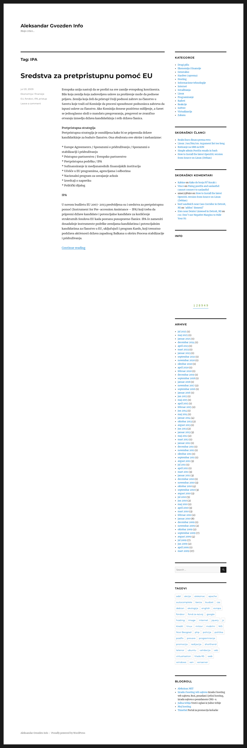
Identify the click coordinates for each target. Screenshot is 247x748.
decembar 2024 (186, 342)
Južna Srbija (184, 703)
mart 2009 (183, 551)
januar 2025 (184, 338)
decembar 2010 (186, 479)
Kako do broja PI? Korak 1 (202, 182)
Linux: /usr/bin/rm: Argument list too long (201, 143)
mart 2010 (183, 511)
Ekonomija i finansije (32, 94)
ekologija (193, 608)
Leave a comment (31, 103)
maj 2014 (182, 414)
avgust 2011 (184, 461)
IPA (36, 98)
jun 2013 (182, 428)
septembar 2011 (186, 457)
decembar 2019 (186, 374)
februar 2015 (184, 407)
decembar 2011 (186, 446)
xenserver (202, 662)
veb (216, 650)
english (206, 608)
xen (192, 662)
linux (189, 626)
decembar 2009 (186, 522)
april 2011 (183, 468)
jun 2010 (182, 500)
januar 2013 (184, 432)
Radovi (181, 100)
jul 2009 (182, 540)
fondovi (29, 98)
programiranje (207, 638)
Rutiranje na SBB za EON (191, 147)
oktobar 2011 (185, 453)
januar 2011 (184, 475)
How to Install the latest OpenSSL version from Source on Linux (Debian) (200, 197)
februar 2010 (184, 515)
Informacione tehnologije (192, 82)
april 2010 (183, 507)
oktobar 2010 (185, 486)
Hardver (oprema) (188, 75)
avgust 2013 (184, 425)
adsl (178, 596)
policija (207, 632)
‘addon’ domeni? (194, 207)
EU (22, 98)
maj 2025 (183, 335)
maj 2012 (182, 435)
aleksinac (199, 596)
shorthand (210, 644)
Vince (181, 186)
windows (181, 662)
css (218, 602)
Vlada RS (199, 656)
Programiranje (186, 97)
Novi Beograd (183, 632)
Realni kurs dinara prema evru (194, 139)
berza (199, 602)
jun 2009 (182, 543)
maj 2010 (182, 504)
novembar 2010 (186, 482)
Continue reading (73, 247)
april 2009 (183, 547)
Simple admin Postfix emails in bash (197, 150)
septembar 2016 (186, 389)
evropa (217, 608)
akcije (187, 596)
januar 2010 (184, 518)
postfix (180, 638)
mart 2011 (183, 471)
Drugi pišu (183, 64)
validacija (205, 650)
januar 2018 (184, 382)
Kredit (179, 626)
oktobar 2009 (185, 529)
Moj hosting (184, 706)
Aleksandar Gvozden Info (52, 26)
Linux (181, 93)
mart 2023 (183, 349)
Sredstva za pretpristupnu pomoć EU (87, 75)
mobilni (210, 626)
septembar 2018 (186, 378)
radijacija (196, 644)
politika (219, 632)
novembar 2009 (186, 525)
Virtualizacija (185, 111)
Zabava (181, 115)
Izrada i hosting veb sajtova (192, 692)
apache (212, 596)
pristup (43, 98)
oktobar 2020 (185, 364)
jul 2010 (182, 497)
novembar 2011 (186, 450)
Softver (182, 108)
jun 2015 (182, 396)
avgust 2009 (184, 536)
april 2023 (183, 346)
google (211, 614)
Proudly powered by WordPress (68, 733)
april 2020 (183, 367)
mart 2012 (183, 439)
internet (203, 620)
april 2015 (183, 403)
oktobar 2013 (185, 421)
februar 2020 (185, 371)
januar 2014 (184, 417)
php (197, 632)
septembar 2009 (187, 533)
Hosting (182, 79)
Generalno (183, 72)
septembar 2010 (186, 489)
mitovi (199, 626)
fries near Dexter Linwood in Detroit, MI (199, 211)
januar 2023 (184, 353)
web (210, 656)
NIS (220, 626)
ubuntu (192, 650)
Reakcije (182, 104)
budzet (209, 602)
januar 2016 (184, 392)
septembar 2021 (186, 356)
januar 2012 (184, 443)
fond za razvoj (195, 614)
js (223, 620)
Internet (182, 86)
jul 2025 (182, 331)
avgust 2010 (184, 493)
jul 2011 (182, 464)
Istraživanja (184, 90)
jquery (215, 620)
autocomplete (184, 602)
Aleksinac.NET (185, 688)
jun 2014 (182, 410)
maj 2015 (182, 399)
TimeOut (182, 710)
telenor (180, 650)
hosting (180, 620)
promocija (182, 644)
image (192, 620)
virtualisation (183, 656)
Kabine (181, 182)
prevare (191, 638)
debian (180, 608)
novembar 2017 (186, 385)
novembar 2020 (186, 360)
